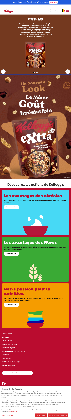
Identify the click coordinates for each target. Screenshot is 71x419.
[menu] (67, 10)
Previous (3, 71)
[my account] (54, 10)
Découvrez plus (11, 207)
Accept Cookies (41, 416)
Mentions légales (8, 348)
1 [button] (33, 72)
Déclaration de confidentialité (13, 351)
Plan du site (6, 358)
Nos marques (7, 334)
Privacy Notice (12, 412)
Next (68, 71)
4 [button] (37, 72)
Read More (53, 2)
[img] (35, 127)
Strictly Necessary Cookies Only (58, 416)
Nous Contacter (17, 373)
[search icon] (49, 10)
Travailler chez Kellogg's (11, 362)
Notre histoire (7, 341)
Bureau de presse (8, 365)
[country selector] (63, 10)
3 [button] (36, 72)
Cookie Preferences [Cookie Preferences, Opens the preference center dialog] (7, 416)
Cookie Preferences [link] (9, 344)
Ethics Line (6, 355)
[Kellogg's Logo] (6, 12)
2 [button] (34, 72)
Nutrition (5, 337)
